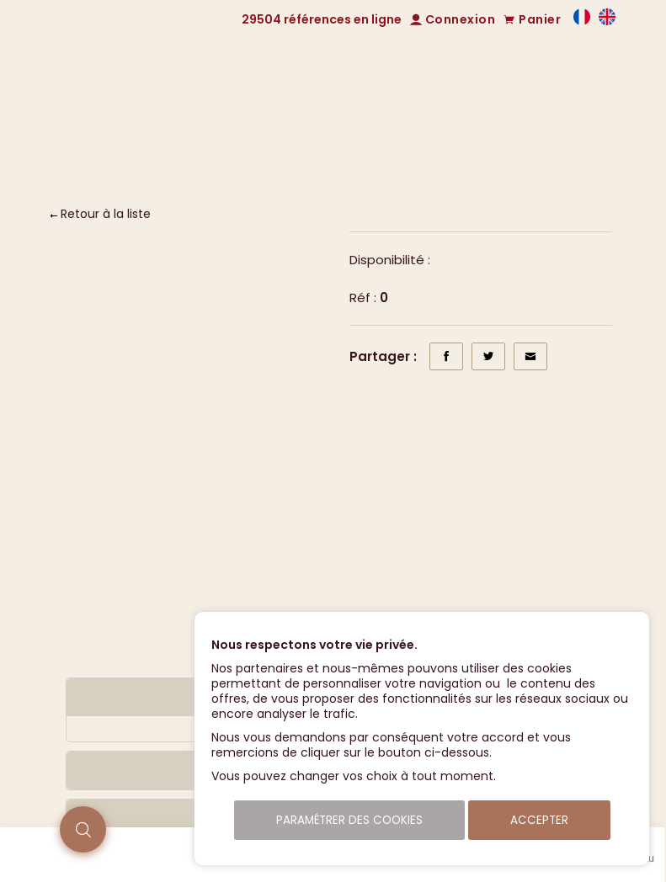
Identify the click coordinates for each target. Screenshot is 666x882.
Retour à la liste (106, 213)
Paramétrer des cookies (349, 820)
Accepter (539, 820)
